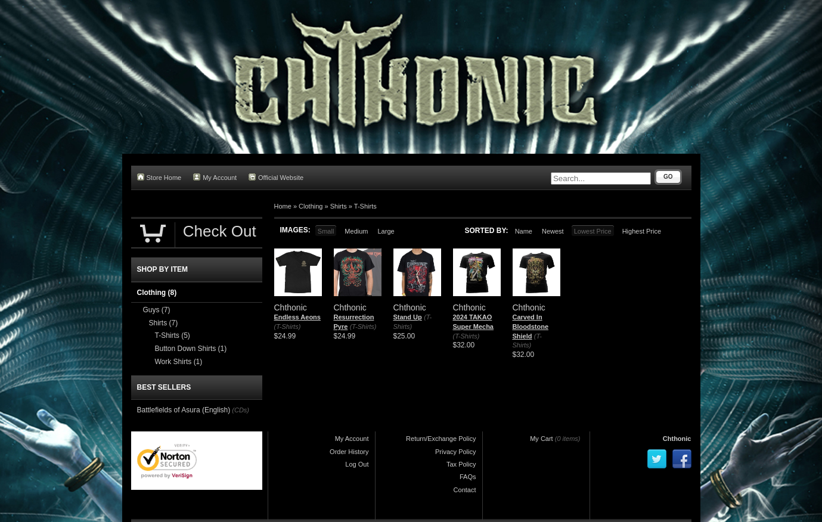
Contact (465, 489)
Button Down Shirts (191, 348)
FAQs (468, 476)
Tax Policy (461, 464)
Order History (349, 451)
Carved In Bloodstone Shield (531, 326)
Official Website (276, 177)
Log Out (356, 464)
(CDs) (240, 410)
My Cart (541, 438)
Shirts (338, 206)
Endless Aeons (297, 317)
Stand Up (407, 317)
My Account (215, 177)
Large (385, 231)
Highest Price (641, 231)
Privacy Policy (455, 451)
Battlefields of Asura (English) (184, 410)
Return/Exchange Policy (441, 438)
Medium (356, 231)
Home (282, 206)
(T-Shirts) (287, 326)
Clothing (310, 206)
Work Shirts (179, 362)
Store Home (159, 177)
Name (523, 231)
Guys (156, 310)
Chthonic (677, 438)
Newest (553, 231)
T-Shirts (365, 206)
